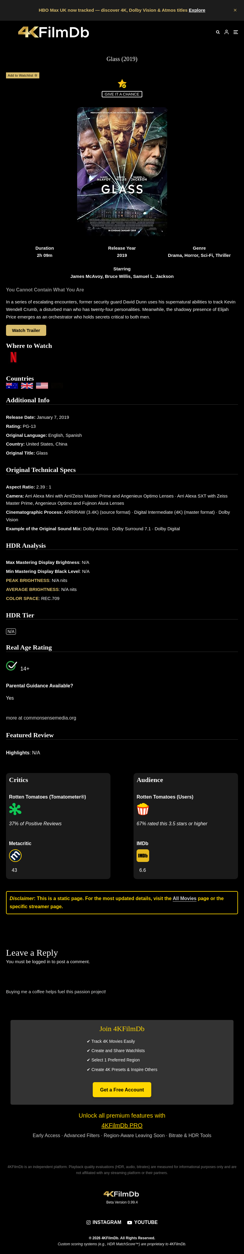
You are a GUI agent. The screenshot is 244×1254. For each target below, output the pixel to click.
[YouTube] (142, 1222)
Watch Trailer (26, 330)
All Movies (185, 898)
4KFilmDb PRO (122, 1125)
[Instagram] (104, 1222)
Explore (197, 10)
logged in (41, 961)
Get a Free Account (122, 1089)
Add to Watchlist (23, 75)
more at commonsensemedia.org (41, 717)
